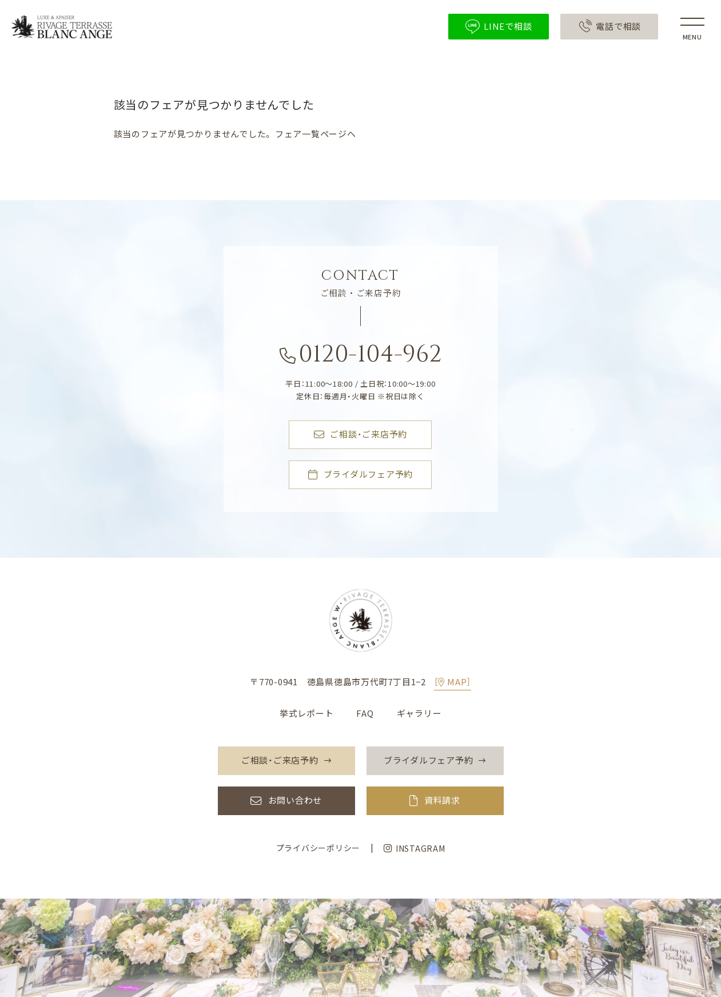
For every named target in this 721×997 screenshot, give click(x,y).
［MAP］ (453, 682)
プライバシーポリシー (318, 848)
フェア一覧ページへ (315, 134)
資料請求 (442, 800)
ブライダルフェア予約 (360, 474)
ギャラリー (419, 713)
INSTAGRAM (414, 848)
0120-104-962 (361, 357)
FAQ (364, 713)
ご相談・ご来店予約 (361, 434)
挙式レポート (307, 713)
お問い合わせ (295, 800)
